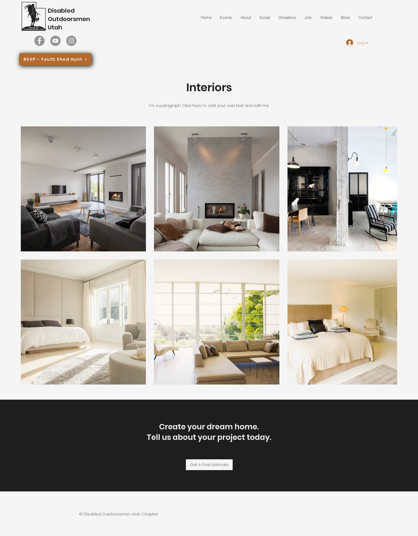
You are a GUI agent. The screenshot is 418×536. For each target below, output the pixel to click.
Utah (55, 27)
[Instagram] (71, 41)
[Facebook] (39, 41)
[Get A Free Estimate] (209, 464)
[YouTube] (55, 41)
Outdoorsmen (69, 19)
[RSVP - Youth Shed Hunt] (55, 59)
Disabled (61, 10)
